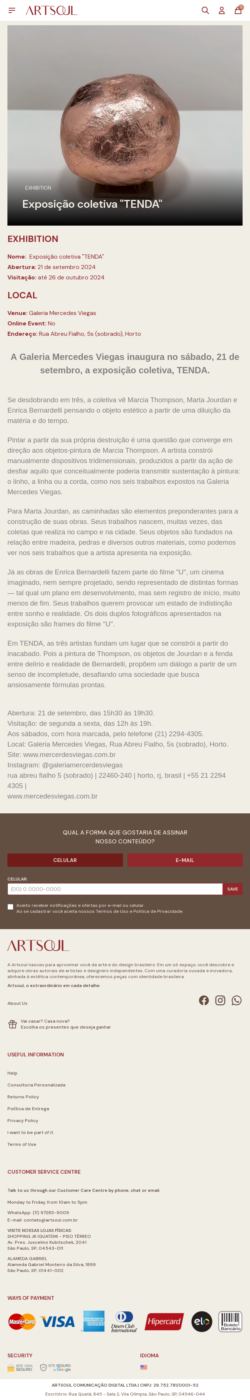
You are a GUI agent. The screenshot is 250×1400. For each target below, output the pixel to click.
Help (12, 1073)
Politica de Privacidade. (158, 911)
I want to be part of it (30, 1132)
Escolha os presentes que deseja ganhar (66, 1027)
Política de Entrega (28, 1109)
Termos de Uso (112, 911)
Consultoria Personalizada (36, 1085)
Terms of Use (21, 1144)
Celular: (17, 879)
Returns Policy (23, 1097)
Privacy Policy (22, 1121)
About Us (17, 1003)
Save (232, 889)
